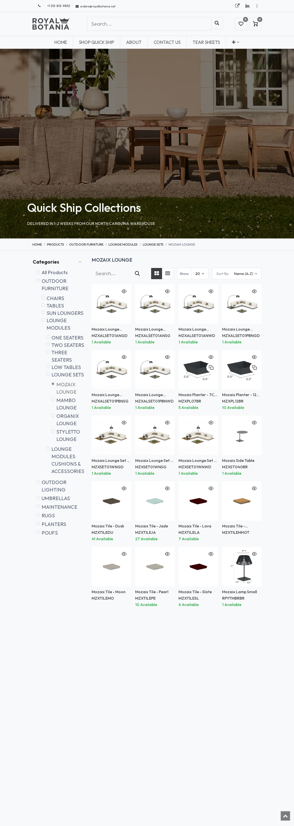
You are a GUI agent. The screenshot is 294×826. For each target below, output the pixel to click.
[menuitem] (61, 42)
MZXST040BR (235, 466)
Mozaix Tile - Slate (195, 591)
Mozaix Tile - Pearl (151, 591)
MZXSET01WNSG (150, 466)
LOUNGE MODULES (123, 244)
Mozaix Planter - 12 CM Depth (239, 397)
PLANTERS (54, 524)
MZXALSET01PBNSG (110, 401)
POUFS (50, 533)
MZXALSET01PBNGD (241, 335)
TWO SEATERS (67, 345)
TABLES (55, 306)
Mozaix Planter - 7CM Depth (198, 397)
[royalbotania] (237, 5)
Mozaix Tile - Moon (109, 591)
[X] (257, 5)
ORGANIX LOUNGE (67, 419)
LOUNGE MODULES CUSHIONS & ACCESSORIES (67, 460)
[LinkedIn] (247, 5)
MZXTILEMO (103, 598)
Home (37, 244)
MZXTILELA (189, 532)
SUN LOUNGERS (65, 313)
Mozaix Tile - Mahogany (233, 528)
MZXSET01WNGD (108, 466)
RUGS (48, 515)
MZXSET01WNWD (195, 466)
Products (55, 244)
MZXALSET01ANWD (197, 335)
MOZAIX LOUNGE (66, 388)
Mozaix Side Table (238, 460)
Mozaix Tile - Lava (195, 525)
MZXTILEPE (145, 598)
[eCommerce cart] (255, 24)
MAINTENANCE (59, 507)
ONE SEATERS (67, 338)
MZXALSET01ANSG (152, 335)
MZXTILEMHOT (235, 532)
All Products (55, 272)
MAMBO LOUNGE (66, 404)
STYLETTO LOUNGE (68, 435)
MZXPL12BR (233, 401)
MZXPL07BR (190, 401)
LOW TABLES (66, 367)
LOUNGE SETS (153, 244)
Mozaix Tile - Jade (151, 525)
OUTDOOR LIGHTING (54, 486)
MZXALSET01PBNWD (154, 401)
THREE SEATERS (61, 356)
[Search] (217, 23)
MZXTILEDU (102, 532)
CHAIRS (55, 298)
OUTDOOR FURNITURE (86, 244)
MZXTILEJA (145, 532)
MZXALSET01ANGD (110, 335)
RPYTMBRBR (233, 598)
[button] (236, 273)
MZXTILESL (189, 598)
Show (184, 273)
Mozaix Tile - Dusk (108, 525)
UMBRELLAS (56, 498)
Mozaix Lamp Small (239, 591)
